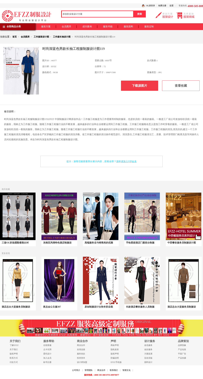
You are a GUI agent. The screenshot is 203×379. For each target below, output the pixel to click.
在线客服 (47, 345)
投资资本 (81, 358)
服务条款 (81, 354)
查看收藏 (181, 85)
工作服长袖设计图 (62, 36)
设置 (172, 5)
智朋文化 (126, 370)
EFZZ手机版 (116, 362)
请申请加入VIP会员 (126, 161)
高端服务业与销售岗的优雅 (99, 242)
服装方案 (46, 26)
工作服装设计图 (41, 36)
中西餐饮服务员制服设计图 (181, 242)
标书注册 (47, 362)
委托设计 (47, 354)
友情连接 (81, 349)
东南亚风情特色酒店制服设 (57, 242)
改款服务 (148, 349)
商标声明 (115, 345)
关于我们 (14, 349)
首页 (14, 36)
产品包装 (182, 349)
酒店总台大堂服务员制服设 (16, 307)
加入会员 (47, 358)
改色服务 (148, 345)
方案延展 (148, 354)
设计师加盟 (82, 362)
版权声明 (14, 354)
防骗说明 (115, 358)
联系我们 (114, 370)
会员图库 (66, 26)
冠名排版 (148, 358)
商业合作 (81, 345)
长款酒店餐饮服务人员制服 (140, 307)
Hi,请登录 (150, 5)
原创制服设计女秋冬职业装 (99, 307)
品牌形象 (182, 345)
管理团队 (89, 370)
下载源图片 (139, 85)
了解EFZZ (14, 345)
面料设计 (148, 362)
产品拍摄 (182, 358)
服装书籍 (107, 26)
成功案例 (87, 26)
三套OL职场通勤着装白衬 (15, 242)
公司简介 (76, 370)
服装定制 (149, 26)
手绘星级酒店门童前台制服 (140, 242)
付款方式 (14, 362)
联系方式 (14, 358)
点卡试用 (47, 349)
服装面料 (128, 26)
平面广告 (182, 354)
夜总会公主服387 (52, 307)
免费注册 (162, 5)
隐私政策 (115, 349)
